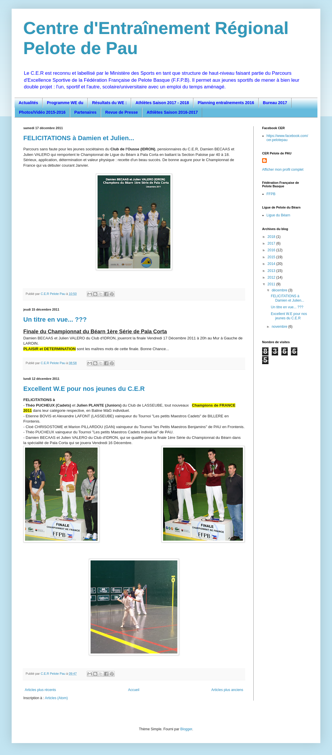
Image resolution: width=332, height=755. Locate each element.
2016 (272, 250)
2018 (272, 237)
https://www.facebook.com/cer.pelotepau (287, 138)
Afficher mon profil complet (282, 170)
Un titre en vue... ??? (55, 319)
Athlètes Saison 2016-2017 (172, 112)
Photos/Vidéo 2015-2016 (42, 112)
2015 (272, 257)
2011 (272, 284)
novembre (280, 327)
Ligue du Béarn (278, 215)
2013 (272, 271)
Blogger (186, 729)
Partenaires (85, 112)
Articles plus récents (40, 690)
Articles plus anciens (227, 690)
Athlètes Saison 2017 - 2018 (162, 102)
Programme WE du (65, 102)
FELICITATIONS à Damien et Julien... (78, 138)
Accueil (133, 690)
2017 (272, 243)
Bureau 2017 (275, 102)
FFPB (271, 194)
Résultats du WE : (109, 102)
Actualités (28, 102)
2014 (272, 264)
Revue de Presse (121, 112)
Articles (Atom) (56, 698)
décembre (280, 290)
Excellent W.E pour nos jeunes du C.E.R (84, 388)
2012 (272, 277)
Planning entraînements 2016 (226, 102)
